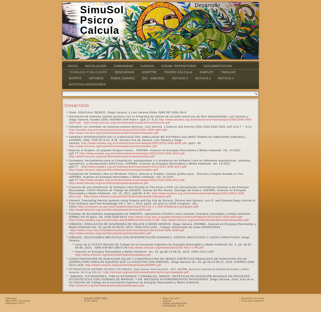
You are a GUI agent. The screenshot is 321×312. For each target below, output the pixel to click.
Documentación (218, 66)
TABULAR (228, 72)
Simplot (207, 72)
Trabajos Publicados (88, 72)
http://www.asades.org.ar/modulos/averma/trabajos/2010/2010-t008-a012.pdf (132, 180)
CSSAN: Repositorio (178, 66)
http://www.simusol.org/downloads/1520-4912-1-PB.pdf (166, 247)
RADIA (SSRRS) (123, 78)
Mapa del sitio (171, 298)
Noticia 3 (180, 78)
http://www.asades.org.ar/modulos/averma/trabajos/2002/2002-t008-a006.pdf (133, 143)
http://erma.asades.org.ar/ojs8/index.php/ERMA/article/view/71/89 (114, 219)
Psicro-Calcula (178, 72)
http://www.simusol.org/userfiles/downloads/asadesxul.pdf (108, 183)
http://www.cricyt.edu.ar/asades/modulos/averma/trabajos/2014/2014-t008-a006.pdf (127, 230)
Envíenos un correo (252, 298)
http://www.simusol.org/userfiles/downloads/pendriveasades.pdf (127, 196)
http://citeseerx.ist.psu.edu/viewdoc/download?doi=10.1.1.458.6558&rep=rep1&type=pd (138, 206)
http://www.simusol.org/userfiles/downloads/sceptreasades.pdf (112, 156)
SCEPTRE (149, 72)
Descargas (125, 72)
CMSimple (11, 298)
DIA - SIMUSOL (153, 78)
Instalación (95, 66)
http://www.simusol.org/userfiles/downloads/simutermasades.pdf (113, 146)
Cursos (147, 66)
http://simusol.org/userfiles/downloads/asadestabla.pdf (106, 285)
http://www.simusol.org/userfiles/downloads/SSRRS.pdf (123, 265)
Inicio (73, 66)
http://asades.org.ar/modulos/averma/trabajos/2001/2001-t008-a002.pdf (118, 129)
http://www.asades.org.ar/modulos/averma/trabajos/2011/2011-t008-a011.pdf (133, 166)
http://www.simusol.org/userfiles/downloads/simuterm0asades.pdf (114, 132)
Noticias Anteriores (87, 84)
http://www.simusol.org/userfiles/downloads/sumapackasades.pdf (113, 169)
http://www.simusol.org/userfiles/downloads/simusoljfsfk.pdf (110, 209)
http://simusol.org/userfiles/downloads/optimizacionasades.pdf (146, 272)
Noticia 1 (226, 78)
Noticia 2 (203, 78)
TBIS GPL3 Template (17, 301)
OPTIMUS (96, 78)
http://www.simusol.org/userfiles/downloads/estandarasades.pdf (205, 219)
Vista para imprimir (252, 301)
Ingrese (167, 301)
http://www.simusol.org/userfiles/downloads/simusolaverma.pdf (127, 122)
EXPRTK (75, 78)
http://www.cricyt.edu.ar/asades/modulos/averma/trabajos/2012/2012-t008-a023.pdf (185, 216)
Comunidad (123, 66)
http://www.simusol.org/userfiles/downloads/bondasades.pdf (110, 233)
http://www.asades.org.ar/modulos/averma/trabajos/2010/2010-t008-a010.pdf (132, 153)
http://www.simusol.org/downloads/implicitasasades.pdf (113, 254)
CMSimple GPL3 (15, 303)
